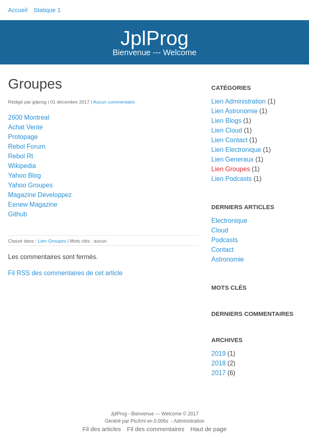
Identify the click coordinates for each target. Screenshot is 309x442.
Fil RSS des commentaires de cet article (65, 273)
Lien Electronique (236, 149)
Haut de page (208, 428)
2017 (218, 372)
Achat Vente (25, 127)
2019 (218, 353)
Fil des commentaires (156, 428)
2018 (218, 363)
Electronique (229, 220)
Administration (189, 421)
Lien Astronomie (234, 111)
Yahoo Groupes (30, 185)
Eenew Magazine (33, 204)
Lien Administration (238, 101)
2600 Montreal (28, 117)
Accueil (17, 9)
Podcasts (224, 240)
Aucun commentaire (114, 101)
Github (17, 214)
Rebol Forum (26, 146)
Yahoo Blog (24, 175)
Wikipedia (22, 165)
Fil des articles (101, 428)
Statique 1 (47, 9)
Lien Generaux (232, 159)
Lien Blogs (226, 120)
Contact (222, 249)
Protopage (23, 136)
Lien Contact (229, 140)
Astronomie (227, 259)
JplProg (154, 38)
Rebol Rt (20, 156)
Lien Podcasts (231, 178)
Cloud (219, 230)
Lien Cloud (226, 130)
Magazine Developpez (40, 194)
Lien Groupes (52, 240)
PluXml (138, 421)
